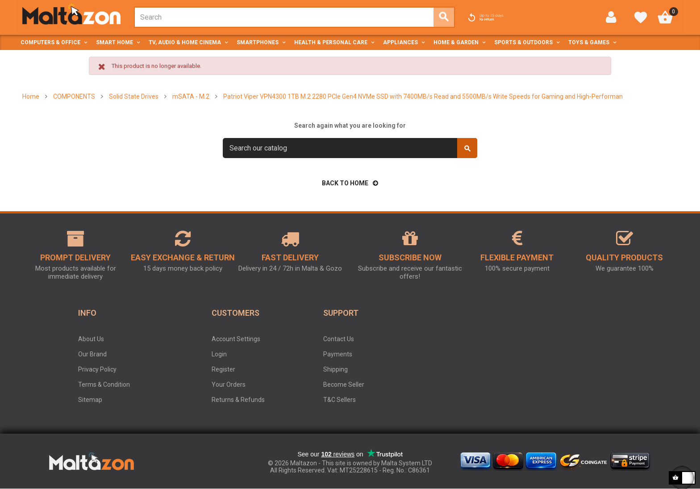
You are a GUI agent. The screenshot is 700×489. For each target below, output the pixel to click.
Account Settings (236, 339)
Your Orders (229, 384)
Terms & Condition (104, 384)
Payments (337, 354)
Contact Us (338, 339)
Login (219, 354)
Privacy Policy (97, 369)
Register (223, 369)
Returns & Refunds (238, 399)
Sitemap (90, 399)
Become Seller (343, 384)
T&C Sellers (339, 399)
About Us (91, 339)
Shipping (335, 369)
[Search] (350, 148)
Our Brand (92, 354)
